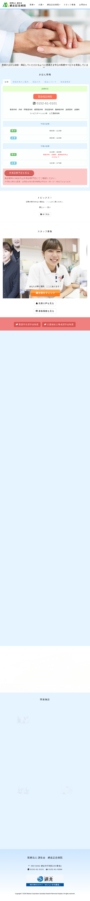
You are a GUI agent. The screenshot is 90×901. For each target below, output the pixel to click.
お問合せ (83, 5)
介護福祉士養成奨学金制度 (59, 324)
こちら (48, 202)
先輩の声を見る (45, 303)
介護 (41, 5)
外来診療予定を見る (19, 173)
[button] (45, 293)
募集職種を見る (45, 311)
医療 (32, 5)
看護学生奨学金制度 (27, 324)
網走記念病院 (53, 5)
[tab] (7, 81)
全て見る (45, 214)
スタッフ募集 (70, 5)
